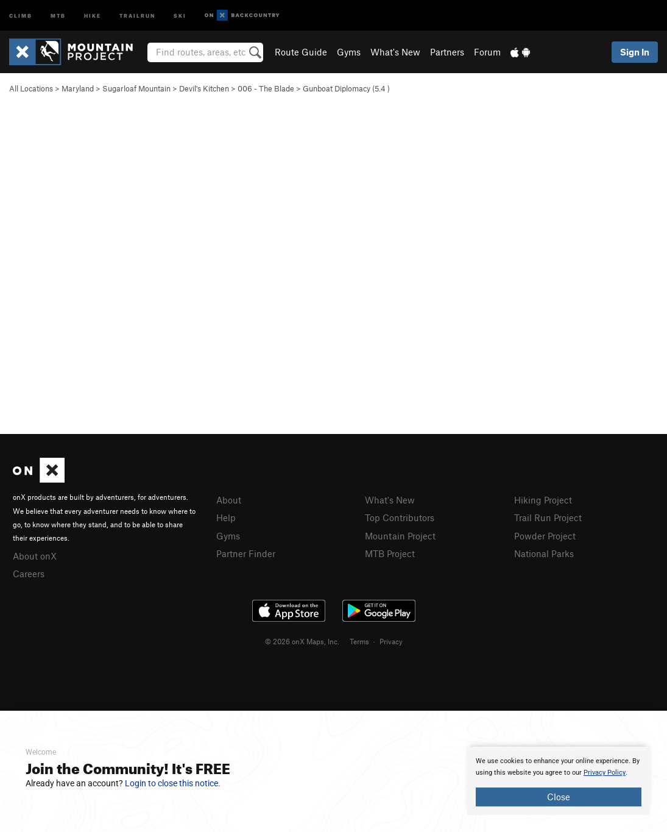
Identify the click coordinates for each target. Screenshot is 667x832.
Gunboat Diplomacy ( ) (346, 88)
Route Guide (301, 51)
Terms (359, 641)
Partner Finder (245, 553)
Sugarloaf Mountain (136, 88)
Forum (487, 51)
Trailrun (137, 15)
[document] (558, 780)
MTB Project (390, 553)
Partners (447, 51)
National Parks (544, 553)
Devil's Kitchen (204, 88)
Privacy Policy (605, 773)
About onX (35, 555)
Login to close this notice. (173, 783)
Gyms (349, 51)
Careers (28, 573)
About (228, 499)
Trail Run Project (548, 517)
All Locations (31, 88)
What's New (395, 51)
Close (558, 796)
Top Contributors (399, 517)
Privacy (391, 641)
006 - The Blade (266, 88)
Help (226, 517)
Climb (20, 15)
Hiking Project (543, 499)
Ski (180, 15)
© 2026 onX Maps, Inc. (302, 641)
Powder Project (545, 535)
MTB (58, 15)
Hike (92, 15)
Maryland (78, 88)
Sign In (634, 51)
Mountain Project (400, 535)
